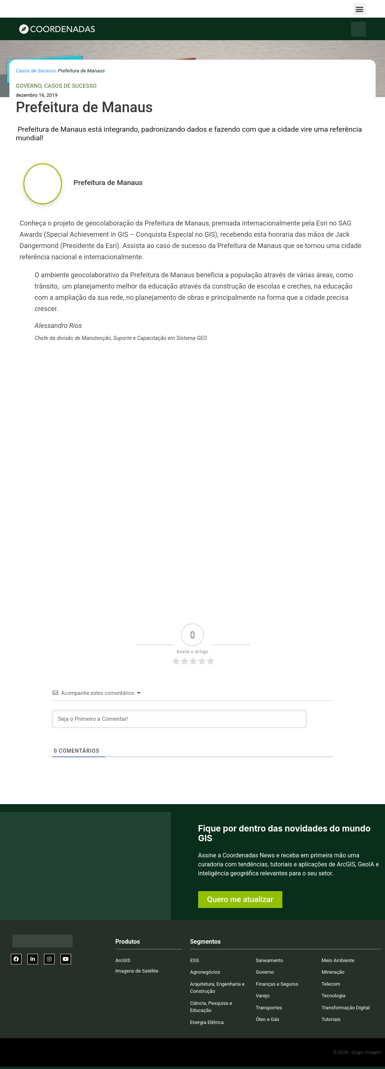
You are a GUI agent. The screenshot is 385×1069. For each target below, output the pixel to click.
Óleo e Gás (267, 1019)
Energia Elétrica (207, 1022)
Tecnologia (333, 995)
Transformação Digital (345, 1007)
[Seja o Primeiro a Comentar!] (179, 719)
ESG (194, 960)
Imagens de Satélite (136, 971)
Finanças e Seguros (277, 984)
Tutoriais (330, 1019)
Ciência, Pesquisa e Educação (211, 1006)
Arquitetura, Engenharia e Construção (217, 987)
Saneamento (269, 960)
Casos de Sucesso (36, 71)
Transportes (269, 1007)
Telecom (330, 984)
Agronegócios (205, 972)
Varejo (263, 995)
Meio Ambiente (338, 960)
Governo (28, 86)
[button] (359, 9)
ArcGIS (122, 960)
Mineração (332, 972)
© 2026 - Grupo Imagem (357, 1052)
